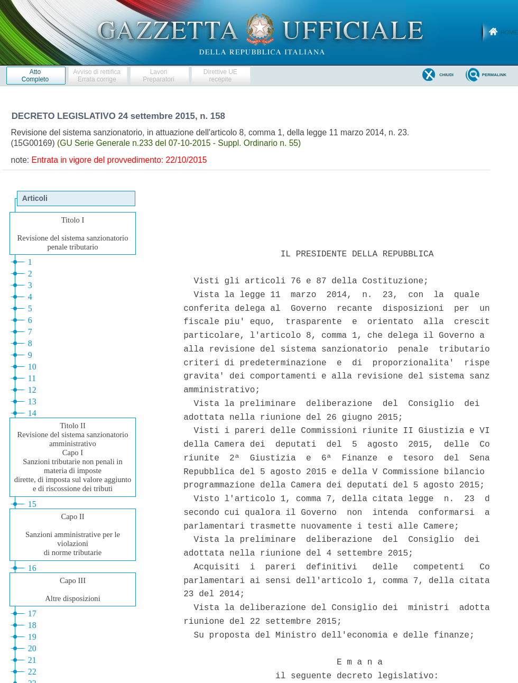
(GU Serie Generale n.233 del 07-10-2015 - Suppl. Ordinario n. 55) (179, 143)
